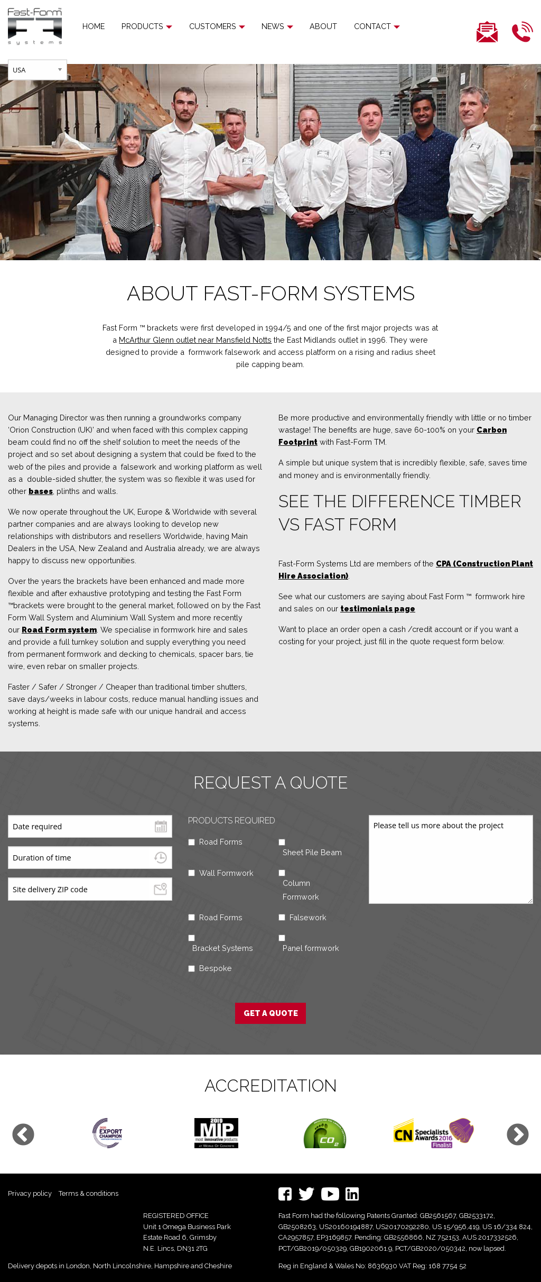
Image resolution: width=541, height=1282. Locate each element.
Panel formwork (311, 948)
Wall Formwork (226, 872)
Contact (359, 26)
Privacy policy (30, 1193)
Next (517, 1135)
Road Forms (220, 841)
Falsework (308, 917)
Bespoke (215, 968)
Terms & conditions (88, 1193)
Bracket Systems (222, 948)
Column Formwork (301, 889)
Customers (207, 26)
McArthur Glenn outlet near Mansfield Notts (195, 339)
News (264, 26)
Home (93, 26)
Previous (23, 1135)
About (310, 26)
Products (142, 26)
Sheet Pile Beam (312, 852)
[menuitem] (93, 26)
